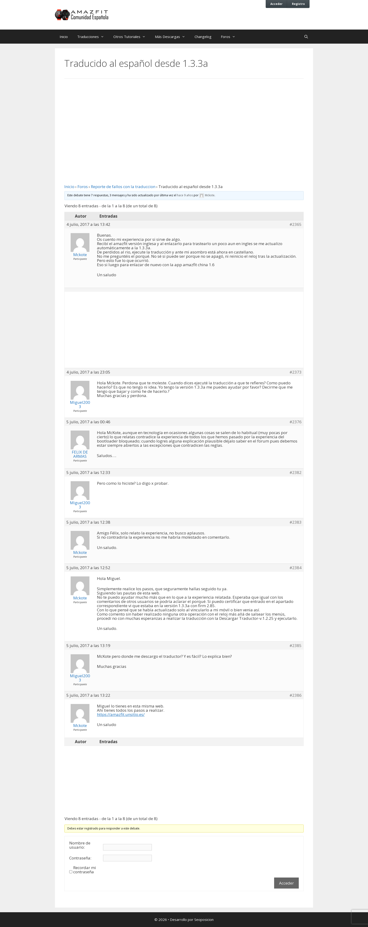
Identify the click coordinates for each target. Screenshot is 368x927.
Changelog (203, 36)
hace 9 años (185, 195)
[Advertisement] (184, 121)
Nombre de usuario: (79, 845)
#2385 (295, 645)
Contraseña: (80, 858)
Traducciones (93, 37)
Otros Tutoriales (131, 37)
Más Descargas (172, 37)
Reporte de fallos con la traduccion (123, 186)
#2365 (295, 224)
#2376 (295, 422)
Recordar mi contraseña (84, 870)
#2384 (295, 568)
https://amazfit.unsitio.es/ (121, 714)
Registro (298, 4)
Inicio (64, 36)
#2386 (295, 695)
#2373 (295, 372)
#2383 (295, 522)
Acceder (276, 4)
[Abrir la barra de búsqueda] (306, 37)
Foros (230, 37)
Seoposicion (204, 919)
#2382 (295, 472)
